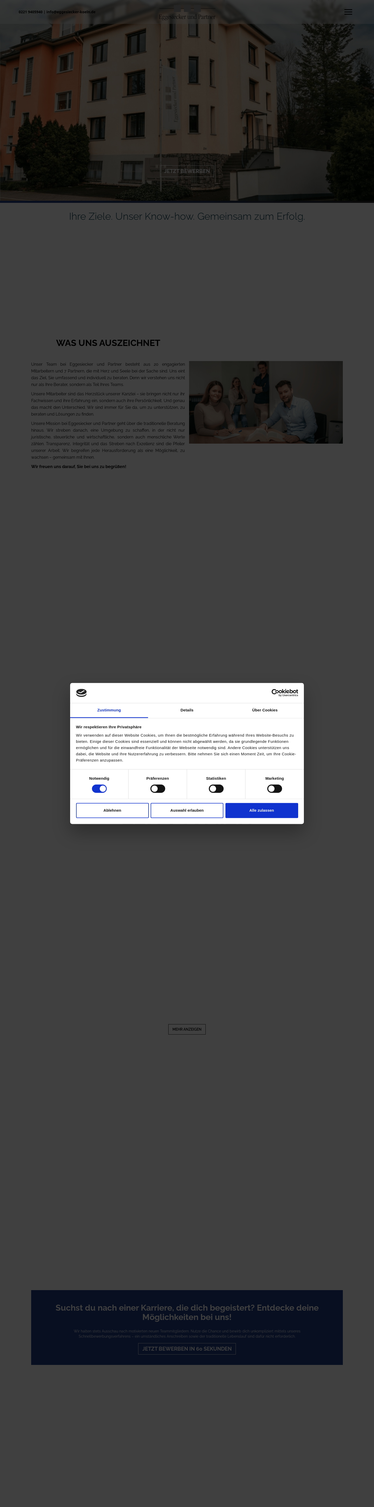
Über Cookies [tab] (265, 710)
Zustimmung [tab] (109, 710)
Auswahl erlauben (187, 810)
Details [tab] (187, 710)
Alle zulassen (261, 810)
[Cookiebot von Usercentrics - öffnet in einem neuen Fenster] (275, 693)
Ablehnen (112, 810)
